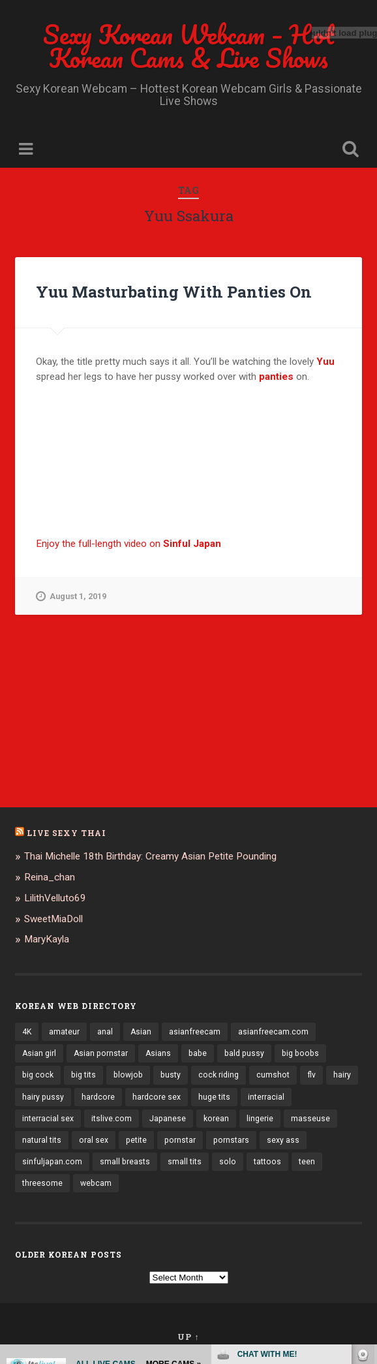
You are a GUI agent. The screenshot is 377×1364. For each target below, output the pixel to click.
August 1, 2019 (71, 596)
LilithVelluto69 (55, 898)
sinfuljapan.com (52, 1161)
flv (311, 1074)
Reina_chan (49, 877)
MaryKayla (46, 939)
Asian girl (39, 1053)
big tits (83, 1074)
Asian (140, 1031)
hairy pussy (43, 1097)
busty (170, 1074)
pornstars (231, 1140)
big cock (37, 1074)
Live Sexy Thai (66, 833)
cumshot (273, 1074)
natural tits (41, 1140)
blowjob (128, 1074)
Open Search (347, 150)
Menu (27, 149)
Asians (158, 1053)
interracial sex (48, 1118)
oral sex (93, 1140)
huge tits (214, 1097)
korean (216, 1118)
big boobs (300, 1053)
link (365, 1160)
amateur (64, 1031)
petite (136, 1140)
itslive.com (111, 1118)
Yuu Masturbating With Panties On (174, 291)
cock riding (218, 1074)
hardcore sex (156, 1097)
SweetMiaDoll (53, 919)
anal (105, 1031)
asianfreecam (194, 1031)
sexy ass (283, 1140)
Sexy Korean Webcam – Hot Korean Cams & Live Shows (189, 46)
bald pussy (244, 1053)
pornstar (180, 1140)
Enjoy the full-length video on (128, 544)
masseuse (310, 1118)
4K (26, 1031)
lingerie (260, 1118)
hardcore (98, 1097)
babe (197, 1053)
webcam (96, 1183)
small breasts (125, 1161)
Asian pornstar (101, 1053)
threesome (42, 1183)
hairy (342, 1074)
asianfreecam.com (273, 1031)
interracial (266, 1097)
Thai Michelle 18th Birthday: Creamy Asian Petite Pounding (150, 856)
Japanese (167, 1118)
